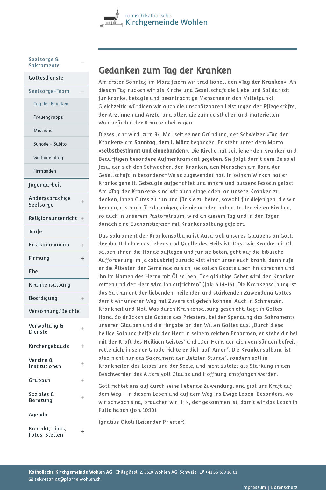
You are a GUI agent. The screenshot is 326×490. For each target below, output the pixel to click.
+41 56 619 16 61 (221, 472)
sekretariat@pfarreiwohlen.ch (67, 479)
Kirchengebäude (49, 346)
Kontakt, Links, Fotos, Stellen (47, 432)
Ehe (33, 271)
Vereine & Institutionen (45, 363)
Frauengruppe (48, 117)
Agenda (38, 415)
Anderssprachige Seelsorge (50, 201)
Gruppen (39, 380)
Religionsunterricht (53, 218)
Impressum (254, 487)
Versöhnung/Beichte (54, 311)
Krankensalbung (50, 285)
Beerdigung (43, 298)
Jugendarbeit (45, 185)
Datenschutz (283, 487)
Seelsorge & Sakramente (44, 62)
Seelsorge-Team (49, 91)
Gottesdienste (46, 78)
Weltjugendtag (48, 157)
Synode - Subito (50, 143)
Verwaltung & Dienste (46, 329)
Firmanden (44, 171)
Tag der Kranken (50, 103)
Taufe (35, 232)
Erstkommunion (49, 245)
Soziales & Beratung (41, 397)
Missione (43, 130)
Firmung (39, 258)
